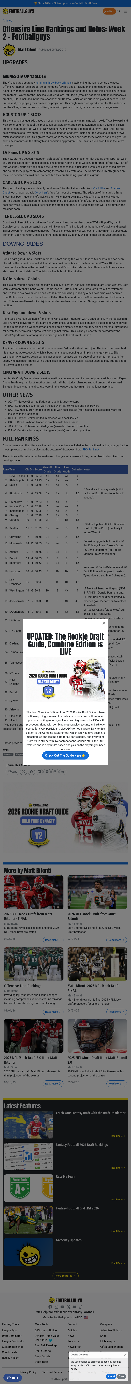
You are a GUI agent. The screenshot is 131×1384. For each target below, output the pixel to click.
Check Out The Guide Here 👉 (65, 755)
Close (122, 1376)
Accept (111, 1376)
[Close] (125, 1354)
